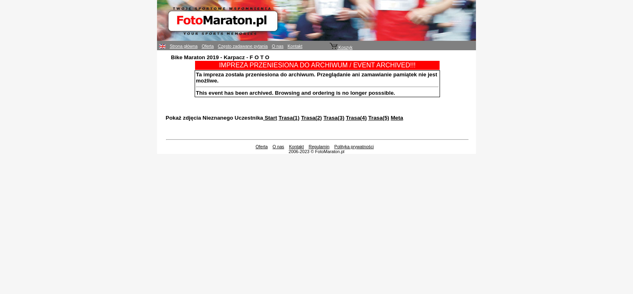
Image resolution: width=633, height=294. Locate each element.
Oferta (208, 46)
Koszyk (341, 47)
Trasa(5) (378, 118)
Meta (397, 118)
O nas (277, 46)
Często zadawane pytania (243, 46)
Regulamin (319, 146)
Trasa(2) (311, 118)
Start (270, 118)
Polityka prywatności (354, 146)
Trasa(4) (356, 118)
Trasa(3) (333, 118)
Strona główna (184, 46)
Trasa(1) (288, 118)
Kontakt (294, 46)
